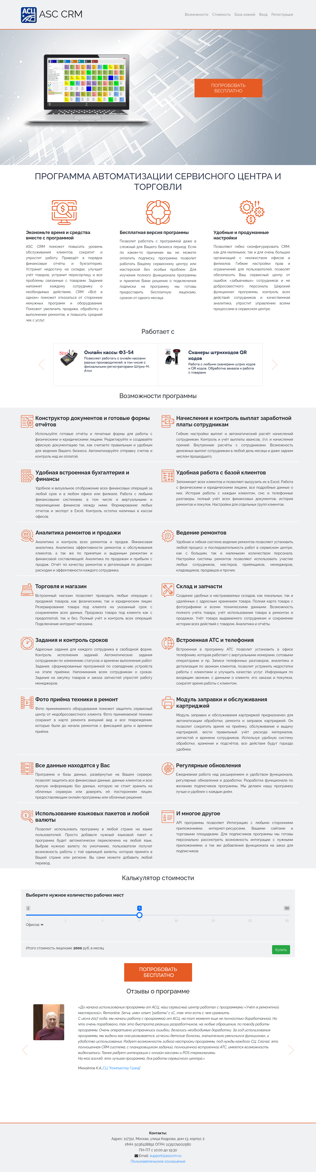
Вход (263, 14)
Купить (281, 950)
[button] (41, 364)
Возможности (196, 14)
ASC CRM (52, 15)
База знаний (245, 14)
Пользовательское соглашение (158, 1161)
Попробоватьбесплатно (228, 88)
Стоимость (221, 14)
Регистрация (282, 14)
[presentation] (25, 1050)
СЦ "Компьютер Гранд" (122, 1068)
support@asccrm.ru (165, 1156)
